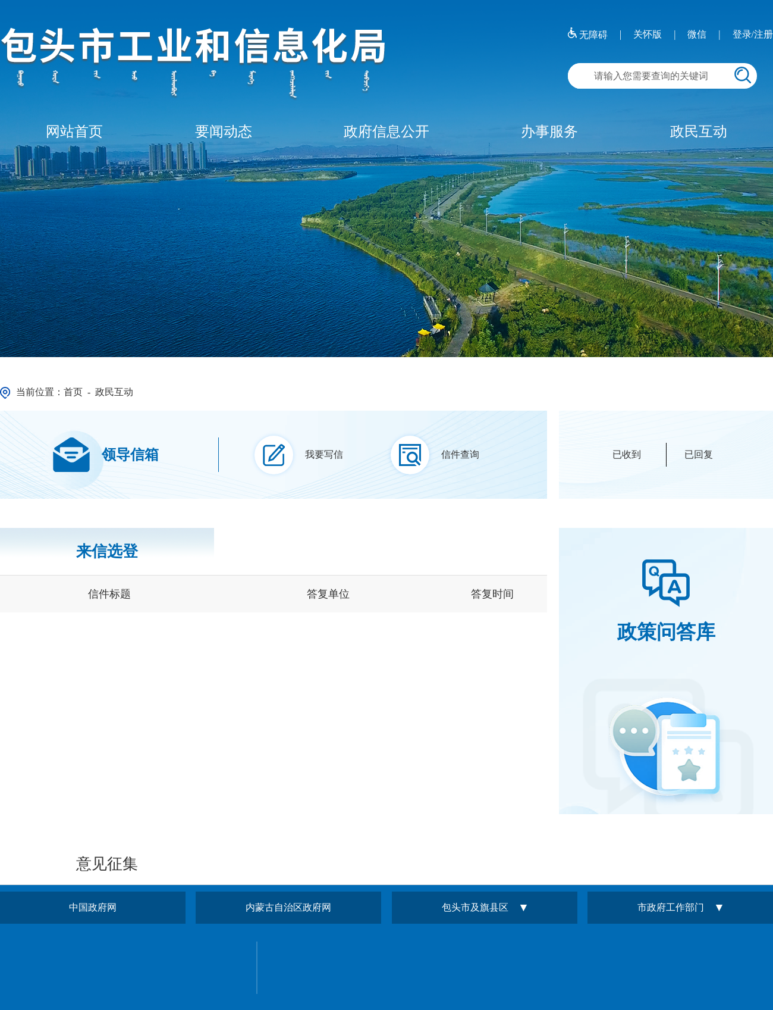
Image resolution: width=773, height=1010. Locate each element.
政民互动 (698, 131)
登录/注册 (753, 34)
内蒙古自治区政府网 (288, 907)
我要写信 (324, 454)
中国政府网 (93, 907)
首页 (73, 392)
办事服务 (549, 131)
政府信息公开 (386, 131)
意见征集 (107, 864)
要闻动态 (223, 131)
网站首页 (74, 131)
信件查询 (460, 454)
